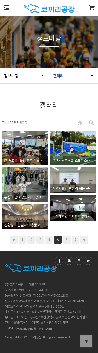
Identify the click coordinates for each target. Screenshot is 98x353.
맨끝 (84, 240)
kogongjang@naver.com (34, 328)
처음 (14, 240)
